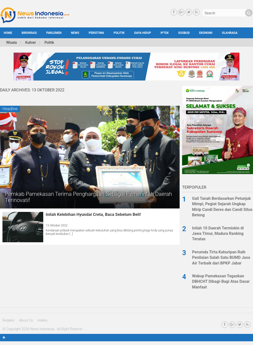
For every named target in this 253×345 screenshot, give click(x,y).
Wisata (11, 42)
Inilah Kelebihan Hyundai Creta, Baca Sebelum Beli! (93, 214)
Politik (119, 33)
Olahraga (229, 33)
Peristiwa (96, 33)
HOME (8, 33)
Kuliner (30, 42)
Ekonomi (205, 33)
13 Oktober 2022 (57, 225)
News (75, 33)
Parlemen (53, 33)
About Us (26, 320)
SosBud (184, 33)
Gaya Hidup (142, 33)
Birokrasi (29, 33)
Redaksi (8, 320)
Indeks (42, 320)
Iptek (165, 33)
